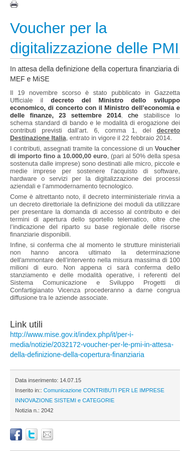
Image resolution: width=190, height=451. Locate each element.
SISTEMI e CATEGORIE (84, 400)
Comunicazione (63, 390)
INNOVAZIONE (34, 400)
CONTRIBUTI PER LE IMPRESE (123, 390)
